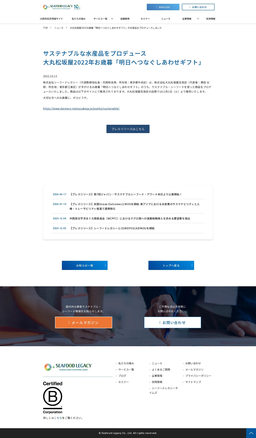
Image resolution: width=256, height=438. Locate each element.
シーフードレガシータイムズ (163, 390)
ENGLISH (164, 7)
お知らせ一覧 (84, 265)
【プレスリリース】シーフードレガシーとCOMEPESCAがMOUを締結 (112, 228)
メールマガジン (85, 322)
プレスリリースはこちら (128, 129)
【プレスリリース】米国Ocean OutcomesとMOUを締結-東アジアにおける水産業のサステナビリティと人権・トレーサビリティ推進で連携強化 (135, 206)
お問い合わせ (199, 7)
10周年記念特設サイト (51, 18)
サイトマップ (193, 382)
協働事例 (124, 18)
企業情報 (186, 18)
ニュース (165, 18)
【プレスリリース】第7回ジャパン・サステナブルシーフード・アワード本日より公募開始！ (126, 194)
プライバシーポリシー (198, 376)
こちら (58, 418)
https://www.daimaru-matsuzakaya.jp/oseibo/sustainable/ (81, 108)
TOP (45, 27)
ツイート (51, 178)
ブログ (122, 376)
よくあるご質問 (161, 369)
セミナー (145, 18)
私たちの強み (79, 18)
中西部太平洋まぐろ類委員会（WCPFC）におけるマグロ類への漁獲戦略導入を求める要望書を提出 (130, 218)
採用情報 (210, 18)
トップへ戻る (171, 265)
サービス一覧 (100, 18)
